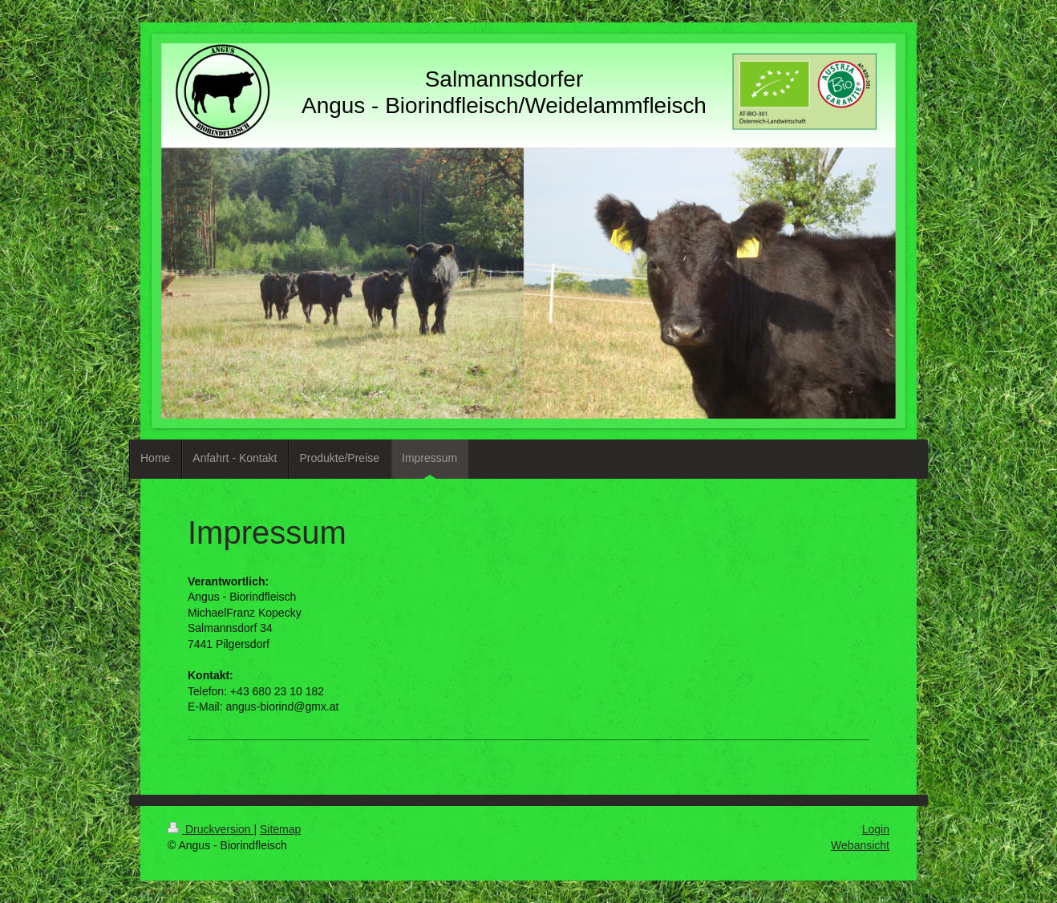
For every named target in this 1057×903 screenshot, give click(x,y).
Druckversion (210, 829)
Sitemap (280, 829)
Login (875, 829)
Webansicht (860, 845)
